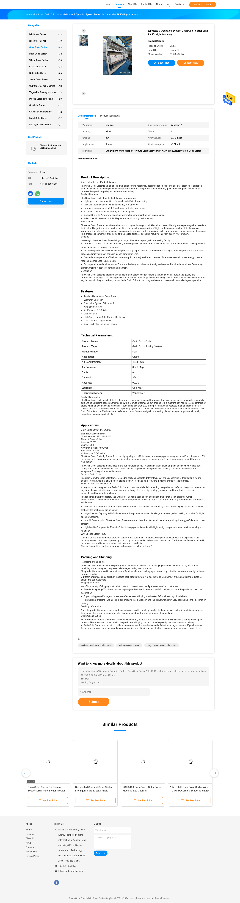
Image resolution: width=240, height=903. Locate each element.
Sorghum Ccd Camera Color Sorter (161, 645)
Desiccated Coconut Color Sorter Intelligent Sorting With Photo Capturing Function (93, 791)
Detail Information (87, 116)
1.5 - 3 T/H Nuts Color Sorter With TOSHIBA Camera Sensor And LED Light (189, 791)
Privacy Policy (32, 856)
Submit (94, 702)
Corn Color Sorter (46, 66)
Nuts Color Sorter (46, 73)
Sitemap (30, 847)
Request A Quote (202, 4)
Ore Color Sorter (46, 105)
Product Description (110, 116)
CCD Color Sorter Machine (46, 86)
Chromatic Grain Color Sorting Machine (51, 146)
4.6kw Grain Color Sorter (129, 645)
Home (29, 829)
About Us (30, 838)
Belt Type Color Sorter (46, 124)
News (28, 843)
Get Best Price (162, 62)
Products (30, 834)
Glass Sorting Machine (46, 111)
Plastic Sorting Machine (46, 99)
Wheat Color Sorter (46, 60)
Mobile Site (31, 851)
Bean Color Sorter (46, 53)
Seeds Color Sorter (46, 79)
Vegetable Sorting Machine (46, 92)
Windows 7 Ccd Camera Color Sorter (96, 645)
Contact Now (46, 201)
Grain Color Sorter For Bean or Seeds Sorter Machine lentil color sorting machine (46, 791)
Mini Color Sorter (46, 34)
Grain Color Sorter (46, 47)
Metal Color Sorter (46, 118)
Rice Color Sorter (46, 41)
